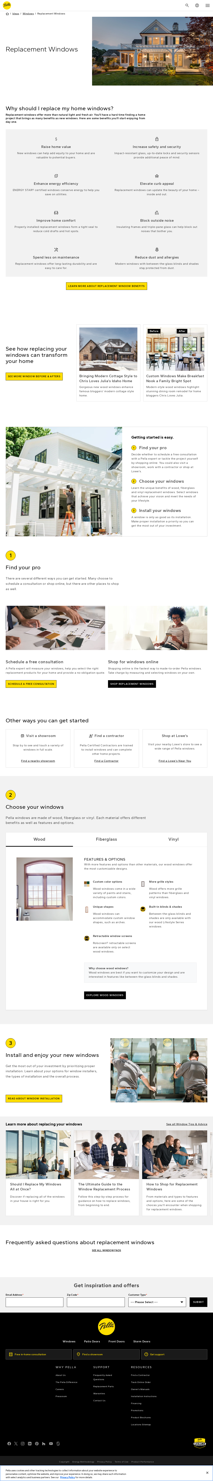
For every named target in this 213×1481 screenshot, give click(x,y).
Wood (39, 849)
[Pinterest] (37, 1443)
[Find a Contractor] (106, 759)
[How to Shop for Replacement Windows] (174, 1183)
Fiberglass (106, 849)
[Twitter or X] (16, 1443)
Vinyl (173, 849)
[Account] (197, 5)
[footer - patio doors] (92, 1341)
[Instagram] (23, 1443)
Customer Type (137, 1294)
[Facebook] (9, 1443)
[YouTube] (51, 1443)
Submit (198, 1302)
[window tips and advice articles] (186, 1134)
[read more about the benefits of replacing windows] (106, 297)
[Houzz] (44, 1443)
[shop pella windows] (132, 695)
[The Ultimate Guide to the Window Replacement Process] (106, 1183)
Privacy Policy (67, 1478)
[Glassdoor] (58, 1443)
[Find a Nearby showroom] (38, 759)
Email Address (14, 1294)
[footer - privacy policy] (104, 1462)
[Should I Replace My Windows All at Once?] (38, 1183)
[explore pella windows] (69, 1341)
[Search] (187, 5)
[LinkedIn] (30, 1443)
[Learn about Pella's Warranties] (199, 1443)
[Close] (207, 1474)
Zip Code (72, 1294)
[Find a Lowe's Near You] (175, 759)
